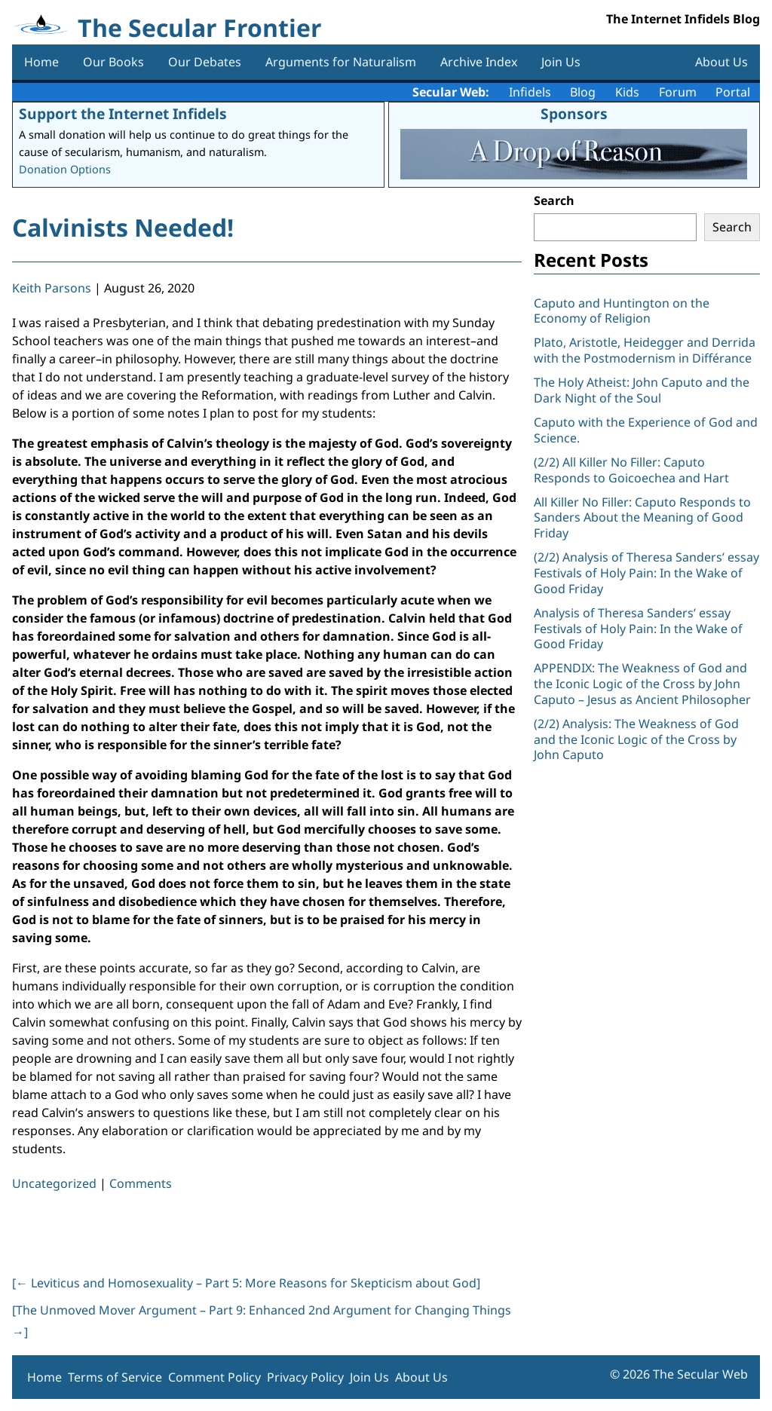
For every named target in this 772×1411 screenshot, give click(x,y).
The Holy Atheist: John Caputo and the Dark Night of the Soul (641, 390)
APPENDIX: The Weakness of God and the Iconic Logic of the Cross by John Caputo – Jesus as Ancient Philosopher (642, 684)
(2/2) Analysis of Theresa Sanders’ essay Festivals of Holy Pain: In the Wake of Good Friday (646, 573)
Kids (627, 92)
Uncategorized (54, 1183)
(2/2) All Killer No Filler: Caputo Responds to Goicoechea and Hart (631, 470)
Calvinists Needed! (123, 227)
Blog (583, 92)
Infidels (530, 92)
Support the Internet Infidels (123, 113)
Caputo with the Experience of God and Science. (646, 430)
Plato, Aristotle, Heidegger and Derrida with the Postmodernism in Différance (644, 350)
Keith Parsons (51, 288)
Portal (732, 92)
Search (554, 200)
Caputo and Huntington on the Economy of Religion (621, 311)
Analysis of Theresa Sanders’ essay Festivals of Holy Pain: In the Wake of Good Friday (638, 628)
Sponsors (574, 113)
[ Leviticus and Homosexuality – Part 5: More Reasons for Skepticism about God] (246, 1283)
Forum (678, 92)
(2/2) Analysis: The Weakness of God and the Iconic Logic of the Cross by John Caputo (636, 739)
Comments (140, 1183)
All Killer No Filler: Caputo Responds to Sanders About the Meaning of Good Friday (642, 518)
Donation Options (65, 169)
